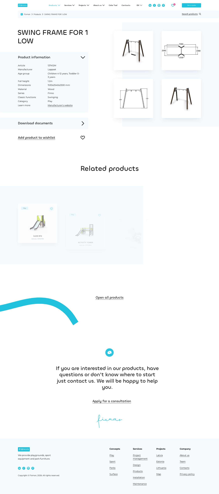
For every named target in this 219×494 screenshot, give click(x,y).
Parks (112, 468)
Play (111, 455)
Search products (191, 14)
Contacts (126, 5)
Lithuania (161, 468)
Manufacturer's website (60, 105)
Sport (112, 461)
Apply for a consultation (131, 401)
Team (183, 461)
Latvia (159, 455)
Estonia (160, 461)
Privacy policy (187, 474)
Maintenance (140, 484)
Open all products (109, 304)
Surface (113, 474)
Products (37, 14)
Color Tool (113, 5)
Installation (139, 477)
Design (137, 465)
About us (184, 455)
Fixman (27, 14)
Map (158, 474)
